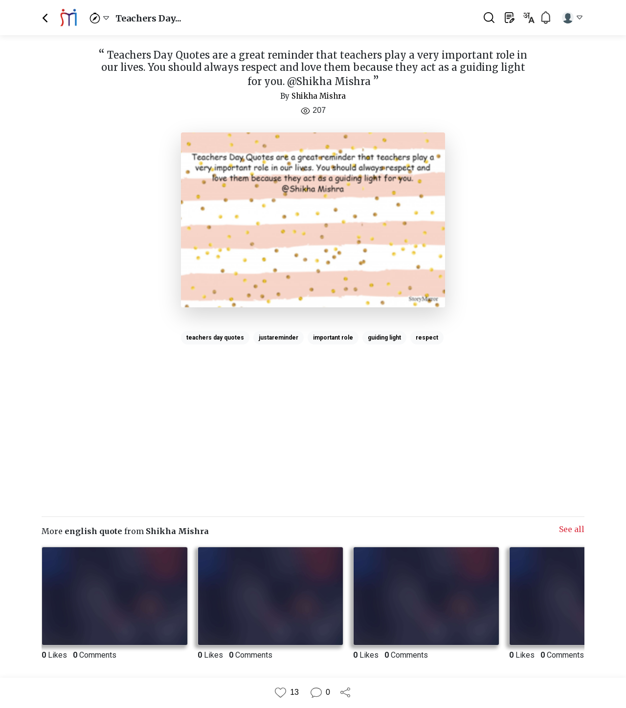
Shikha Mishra (318, 96)
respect (427, 337)
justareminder (278, 337)
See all (571, 529)
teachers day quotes (215, 337)
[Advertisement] (313, 416)
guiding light (384, 337)
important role (333, 337)
